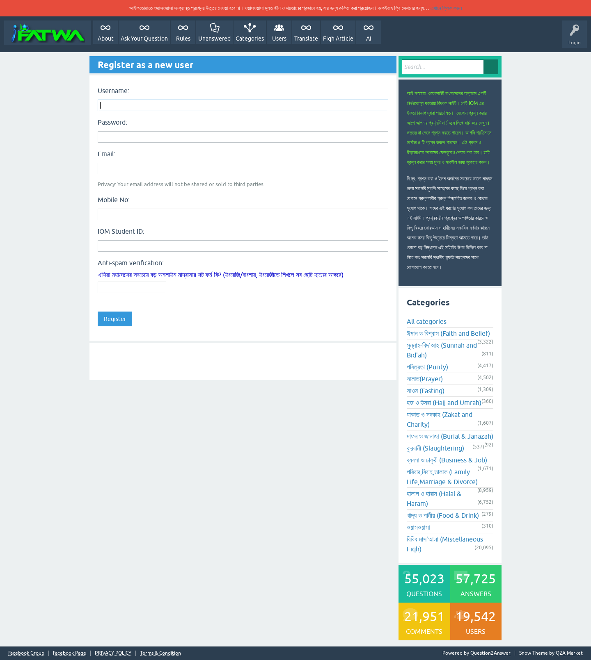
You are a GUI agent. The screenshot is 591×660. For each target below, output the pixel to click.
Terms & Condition (160, 653)
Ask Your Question (144, 38)
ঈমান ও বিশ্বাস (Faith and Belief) (448, 333)
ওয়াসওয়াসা (418, 527)
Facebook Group (26, 653)
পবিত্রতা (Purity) (427, 367)
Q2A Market (569, 653)
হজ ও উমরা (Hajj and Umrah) (444, 402)
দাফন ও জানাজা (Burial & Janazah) (450, 436)
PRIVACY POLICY (113, 653)
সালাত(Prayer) (425, 378)
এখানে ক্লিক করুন (446, 8)
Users (279, 38)
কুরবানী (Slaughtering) (435, 448)
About (106, 38)
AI (368, 38)
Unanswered (214, 38)
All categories (427, 321)
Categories (250, 38)
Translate (306, 38)
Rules (183, 38)
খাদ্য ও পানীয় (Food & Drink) (443, 515)
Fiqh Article (338, 38)
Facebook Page (69, 653)
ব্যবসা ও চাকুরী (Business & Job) (447, 460)
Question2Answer (490, 653)
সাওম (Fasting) (425, 390)
